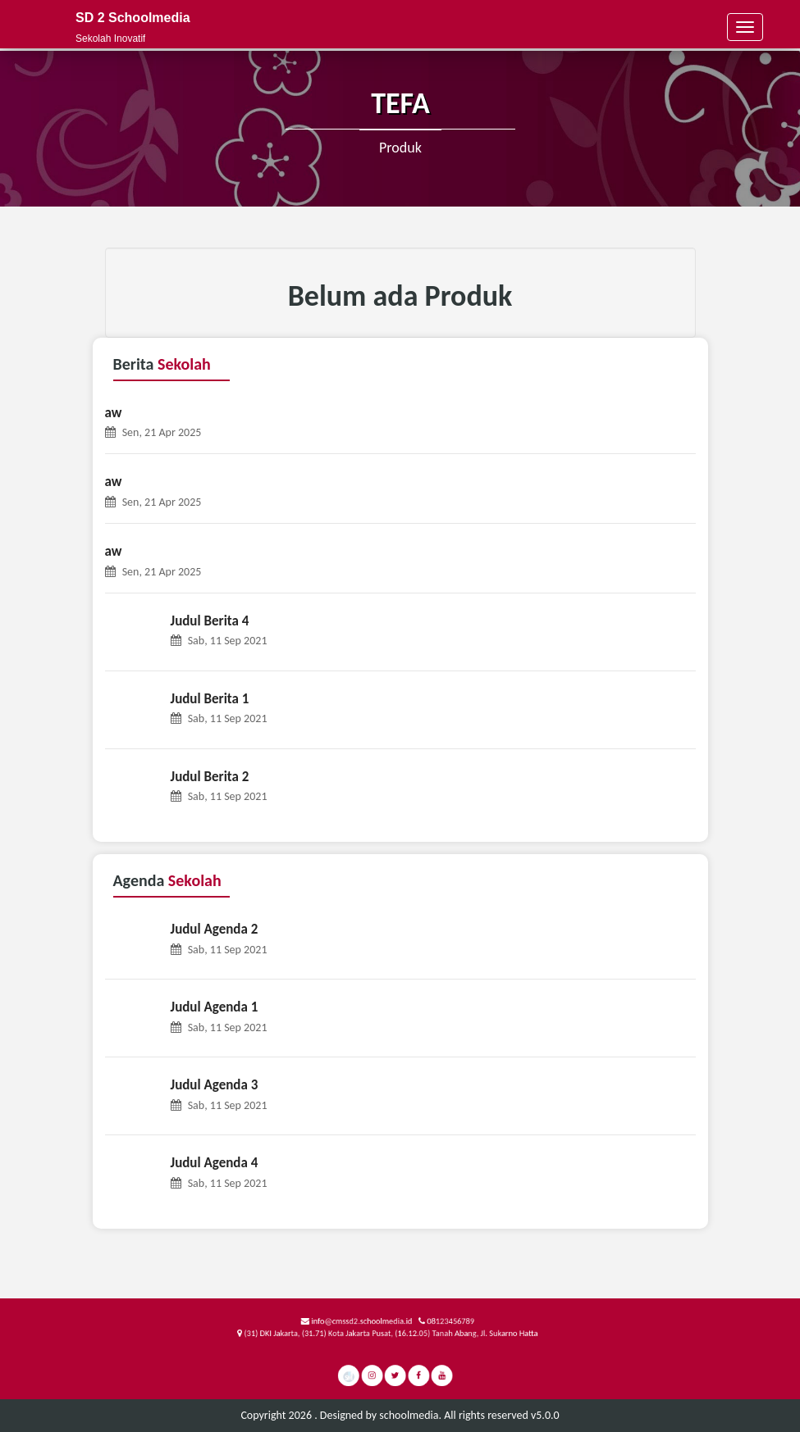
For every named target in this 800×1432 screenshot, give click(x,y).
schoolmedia (408, 1415)
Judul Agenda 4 (214, 1162)
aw (113, 412)
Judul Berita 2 (210, 776)
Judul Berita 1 (210, 698)
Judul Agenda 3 (214, 1084)
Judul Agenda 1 (214, 1007)
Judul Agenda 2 (214, 929)
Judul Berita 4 (210, 621)
